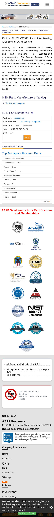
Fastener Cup (9, 184)
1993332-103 (19, 118)
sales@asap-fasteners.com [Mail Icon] (25, 429)
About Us (7, 458)
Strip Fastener (10, 188)
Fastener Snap (10, 167)
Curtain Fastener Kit (12, 163)
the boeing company (30, 122)
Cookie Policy (9, 496)
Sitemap (6, 477)
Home (4, 27)
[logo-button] (17, 4)
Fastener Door (10, 180)
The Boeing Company (15, 103)
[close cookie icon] (51, 507)
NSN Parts (12, 27)
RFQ (27, 137)
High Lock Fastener (12, 175)
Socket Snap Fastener (13, 171)
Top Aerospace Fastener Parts (21, 153)
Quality (5, 463)
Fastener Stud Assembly (14, 158)
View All (46, 201)
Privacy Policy (9, 492)
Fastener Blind (10, 197)
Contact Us (8, 472)
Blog (4, 468)
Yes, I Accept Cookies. (27, 513)
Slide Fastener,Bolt (11, 193)
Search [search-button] (35, 4)
